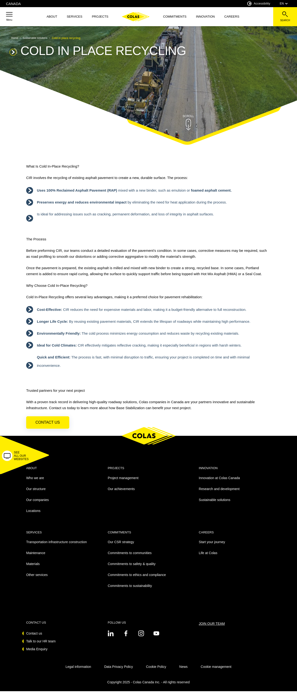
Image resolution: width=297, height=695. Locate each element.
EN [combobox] (283, 3)
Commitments (174, 16)
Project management (123, 482)
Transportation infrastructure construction (56, 546)
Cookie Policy (156, 670)
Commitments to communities (130, 557)
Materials (33, 568)
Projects (100, 16)
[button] (9, 16)
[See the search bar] (285, 16)
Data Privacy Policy (118, 670)
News (183, 670)
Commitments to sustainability (130, 590)
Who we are (35, 482)
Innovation (205, 16)
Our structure (36, 493)
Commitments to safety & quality (132, 568)
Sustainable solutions (214, 504)
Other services (37, 579)
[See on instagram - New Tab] (141, 637)
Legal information (78, 670)
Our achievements (121, 493)
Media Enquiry (37, 653)
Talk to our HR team (41, 645)
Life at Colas (208, 557)
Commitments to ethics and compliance (137, 579)
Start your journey (212, 546)
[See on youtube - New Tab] (156, 637)
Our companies (37, 504)
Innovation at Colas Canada (219, 482)
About (52, 16)
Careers (231, 16)
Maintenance (35, 557)
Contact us (47, 426)
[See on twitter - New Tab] (111, 637)
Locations (33, 514)
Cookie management (216, 670)
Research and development (219, 493)
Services (74, 16)
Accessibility (258, 3)
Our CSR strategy (121, 546)
